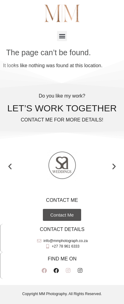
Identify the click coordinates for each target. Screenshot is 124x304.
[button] (62, 36)
